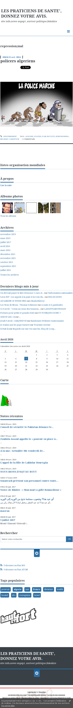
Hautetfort (42, 692)
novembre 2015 (8, 258)
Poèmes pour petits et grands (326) (17, 312)
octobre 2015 (6, 262)
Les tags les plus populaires (56, 695)
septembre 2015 (8, 266)
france (36, 589)
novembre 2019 (8, 234)
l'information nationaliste (60, 292)
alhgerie (29, 136)
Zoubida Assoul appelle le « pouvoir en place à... (28, 438)
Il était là (4, 328)
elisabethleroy (37, 300)
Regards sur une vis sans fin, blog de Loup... (34, 328)
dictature (48, 589)
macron (4, 510)
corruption (14, 139)
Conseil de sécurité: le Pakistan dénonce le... (26, 427)
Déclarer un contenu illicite (11, 698)
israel (37, 595)
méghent (4, 139)
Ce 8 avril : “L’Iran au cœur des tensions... (20, 308)
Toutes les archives (9, 274)
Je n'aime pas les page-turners (15, 324)
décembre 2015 (7, 254)
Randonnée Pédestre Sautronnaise (47, 320)
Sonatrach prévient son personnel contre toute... (29, 480)
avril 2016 (5, 246)
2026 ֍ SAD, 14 (7, 316)
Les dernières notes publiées (37, 695)
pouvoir (5, 589)
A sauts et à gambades (52, 304)
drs (13, 595)
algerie (17, 589)
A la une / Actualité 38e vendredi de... (22, 450)
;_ (19, 316)
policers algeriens (17, 60)
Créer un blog (32, 692)
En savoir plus (8, 705)
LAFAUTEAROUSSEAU (55, 308)
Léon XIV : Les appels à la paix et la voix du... (22, 296)
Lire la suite (6, 185)
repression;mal (62, 136)
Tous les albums (8, 215)
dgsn (44, 136)
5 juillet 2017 (7, 519)
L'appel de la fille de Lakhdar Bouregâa (24, 462)
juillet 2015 (5, 270)
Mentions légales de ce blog (30, 698)
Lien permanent (8, 136)
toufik (60, 589)
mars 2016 (5, 250)
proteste (51, 136)
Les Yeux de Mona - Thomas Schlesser (18, 304)
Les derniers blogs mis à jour (17, 695)
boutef (4, 595)
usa (27, 589)
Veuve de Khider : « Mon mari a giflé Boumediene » (30, 489)
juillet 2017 (5, 242)
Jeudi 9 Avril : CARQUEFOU (13, 320)
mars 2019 (5, 238)
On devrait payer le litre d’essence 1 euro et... (22, 292)
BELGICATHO (55, 296)
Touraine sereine (42, 324)
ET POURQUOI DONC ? (49, 312)
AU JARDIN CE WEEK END (13, 300)
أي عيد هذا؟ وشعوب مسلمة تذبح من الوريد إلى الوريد (27, 499)
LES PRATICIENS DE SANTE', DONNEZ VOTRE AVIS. (31, 13)
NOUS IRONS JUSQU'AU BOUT (18, 471)
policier (37, 136)
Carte (4, 380)
